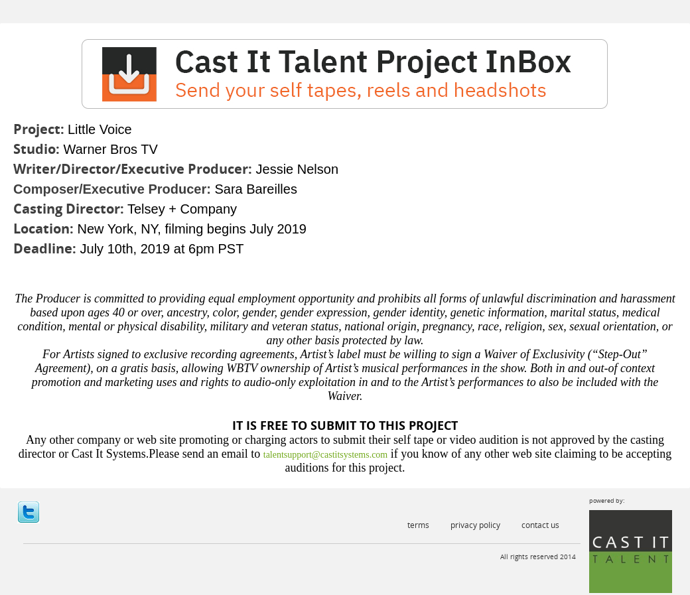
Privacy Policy (475, 525)
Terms (418, 525)
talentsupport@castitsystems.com (325, 455)
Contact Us (540, 525)
